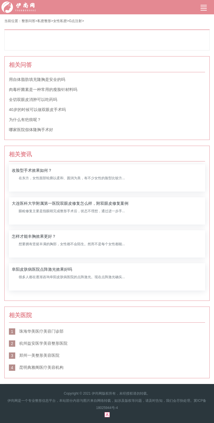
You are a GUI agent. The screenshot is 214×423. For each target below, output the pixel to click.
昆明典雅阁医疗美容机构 (36, 367)
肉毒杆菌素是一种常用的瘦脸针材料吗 (43, 89)
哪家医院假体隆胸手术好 (31, 129)
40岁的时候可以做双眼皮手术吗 (37, 109)
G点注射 (75, 21)
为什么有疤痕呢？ (25, 119)
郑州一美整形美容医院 (34, 355)
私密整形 (44, 21)
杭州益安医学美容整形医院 (38, 343)
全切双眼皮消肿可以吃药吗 (33, 99)
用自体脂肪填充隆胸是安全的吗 (37, 79)
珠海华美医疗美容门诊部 (36, 331)
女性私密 (60, 21)
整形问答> (29, 21)
